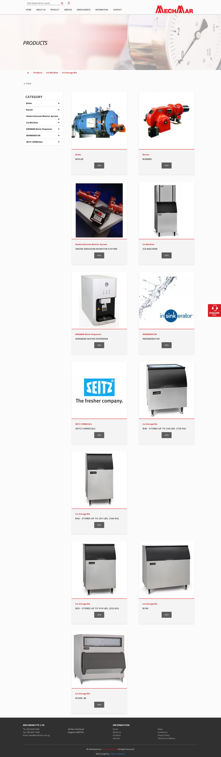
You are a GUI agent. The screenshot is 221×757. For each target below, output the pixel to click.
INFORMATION (116, 9)
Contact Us (162, 732)
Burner (43, 109)
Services (116, 738)
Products (37, 72)
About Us (117, 732)
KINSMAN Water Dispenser (43, 129)
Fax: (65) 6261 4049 (31, 732)
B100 (145, 608)
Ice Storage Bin (69, 72)
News (160, 729)
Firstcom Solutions (117, 754)
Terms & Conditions (166, 738)
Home (115, 729)
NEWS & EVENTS (95, 9)
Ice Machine (52, 72)
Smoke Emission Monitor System (43, 117)
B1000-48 (80, 698)
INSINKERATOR (43, 135)
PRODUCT (61, 9)
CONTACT (134, 9)
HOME (29, 9)
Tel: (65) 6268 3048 (31, 729)
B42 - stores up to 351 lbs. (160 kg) (97, 518)
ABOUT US (44, 9)
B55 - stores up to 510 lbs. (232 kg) (97, 608)
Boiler (43, 103)
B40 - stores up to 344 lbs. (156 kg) (164, 428)
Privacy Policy (163, 735)
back (27, 83)
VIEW (99, 165)
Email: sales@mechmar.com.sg (36, 735)
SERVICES (77, 9)
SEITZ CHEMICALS (43, 142)
